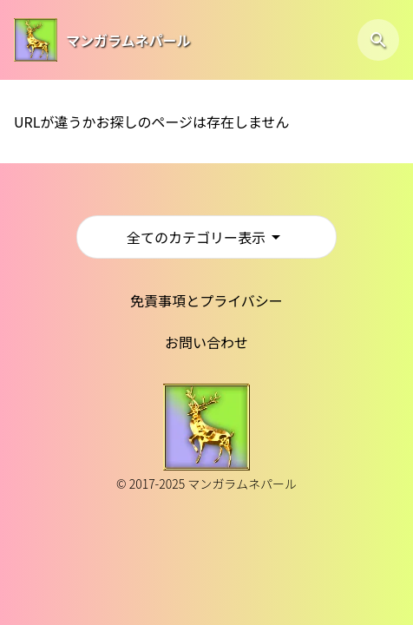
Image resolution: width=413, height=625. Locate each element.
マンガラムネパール (128, 40)
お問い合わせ (206, 342)
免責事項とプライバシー (206, 300)
